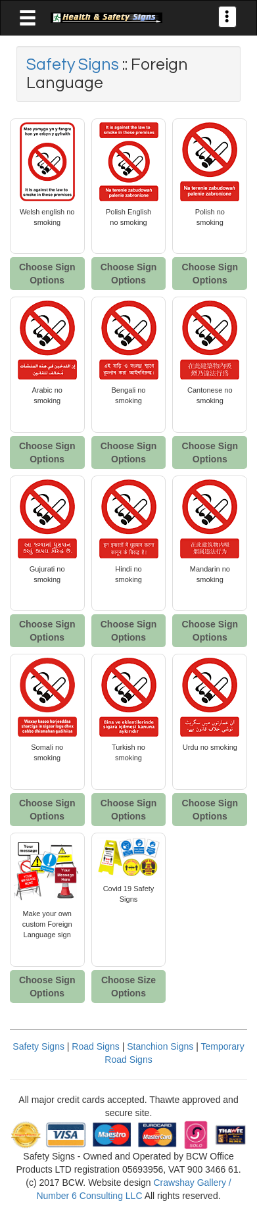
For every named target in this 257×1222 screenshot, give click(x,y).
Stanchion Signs (160, 1046)
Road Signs (95, 1046)
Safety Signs (74, 64)
